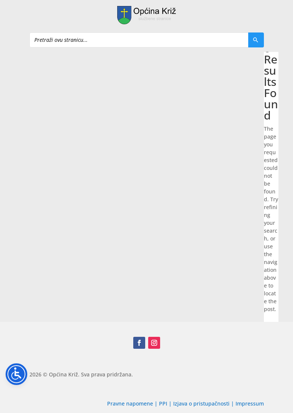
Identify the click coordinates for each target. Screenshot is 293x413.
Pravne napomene (130, 403)
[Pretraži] (256, 39)
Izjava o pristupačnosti (202, 403)
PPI (163, 403)
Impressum (250, 403)
